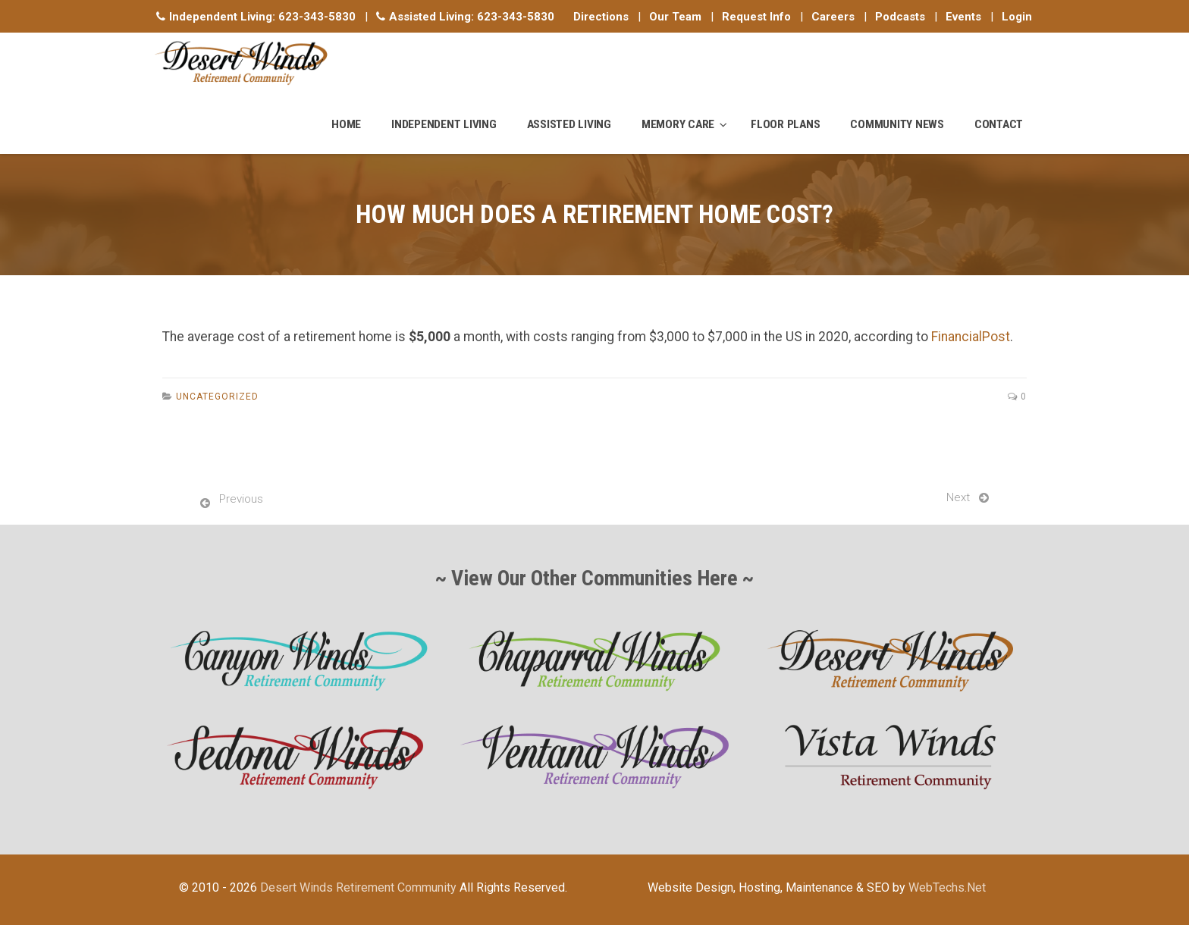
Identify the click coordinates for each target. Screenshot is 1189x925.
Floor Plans (785, 124)
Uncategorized (217, 396)
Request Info (756, 17)
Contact (998, 124)
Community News (897, 124)
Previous (241, 499)
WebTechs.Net (947, 887)
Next (958, 497)
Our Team (675, 17)
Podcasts (900, 17)
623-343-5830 (317, 17)
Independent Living (444, 124)
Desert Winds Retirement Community (358, 887)
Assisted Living (569, 124)
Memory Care (678, 124)
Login (1017, 17)
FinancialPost (970, 336)
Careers (833, 17)
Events (963, 17)
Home (346, 124)
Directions (601, 17)
